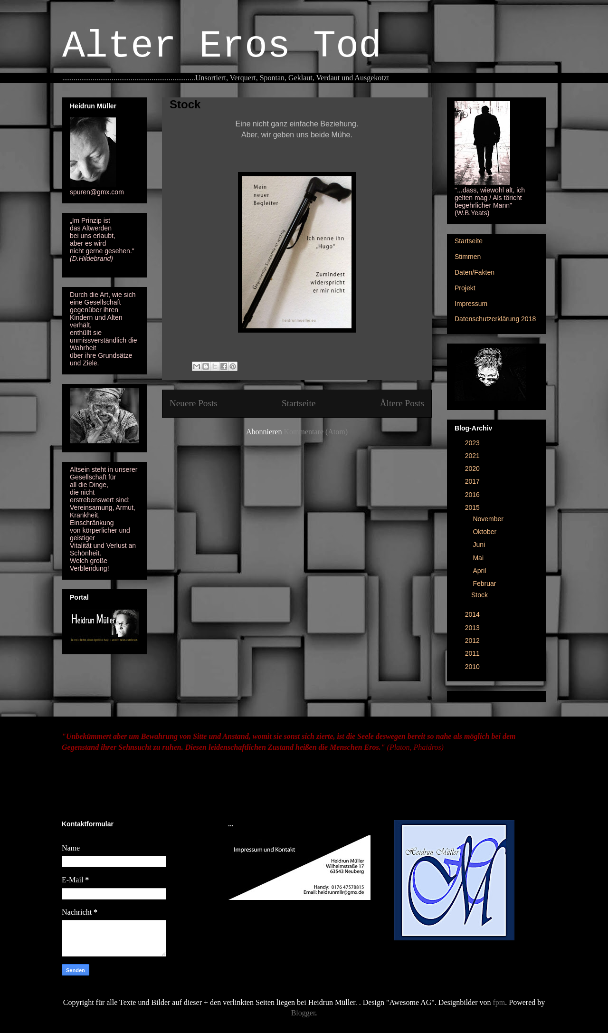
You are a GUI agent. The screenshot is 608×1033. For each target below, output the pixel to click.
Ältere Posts (402, 403)
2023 (473, 443)
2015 (473, 507)
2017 (473, 481)
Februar (485, 583)
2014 (473, 614)
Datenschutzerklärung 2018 (495, 319)
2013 (473, 627)
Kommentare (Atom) (316, 432)
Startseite (298, 403)
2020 (473, 468)
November (489, 519)
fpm (499, 1002)
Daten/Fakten (474, 272)
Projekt (465, 288)
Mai (479, 558)
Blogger (303, 1013)
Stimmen (468, 256)
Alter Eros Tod (221, 46)
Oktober (485, 532)
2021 (473, 455)
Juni (480, 544)
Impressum (471, 303)
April (480, 570)
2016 (473, 494)
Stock (185, 104)
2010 (473, 666)
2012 (473, 640)
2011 (473, 653)
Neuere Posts (194, 403)
